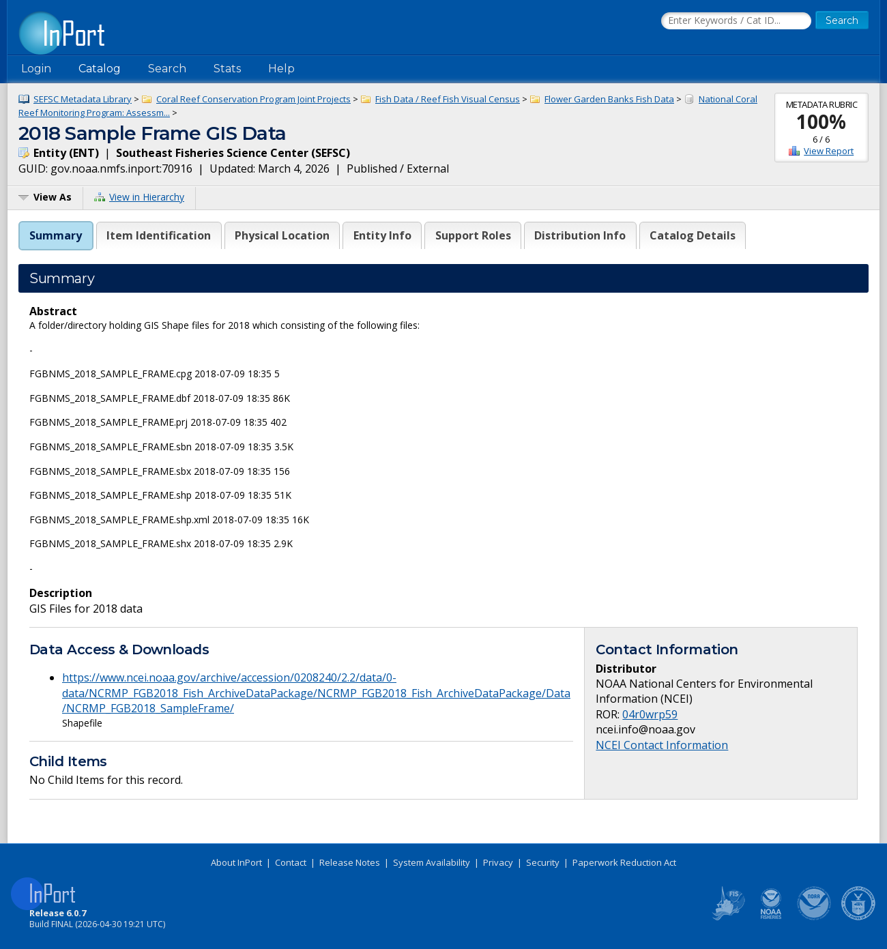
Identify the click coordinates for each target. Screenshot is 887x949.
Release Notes (349, 862)
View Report (829, 151)
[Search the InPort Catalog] (736, 21)
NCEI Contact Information (662, 745)
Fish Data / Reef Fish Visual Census (447, 99)
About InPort (236, 862)
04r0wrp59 (650, 714)
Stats (227, 68)
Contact (290, 862)
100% (821, 121)
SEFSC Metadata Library (82, 99)
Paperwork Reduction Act (624, 862)
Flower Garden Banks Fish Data (609, 99)
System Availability (431, 862)
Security (542, 862)
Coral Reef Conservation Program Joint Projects (253, 99)
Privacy (498, 862)
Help (281, 68)
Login (36, 68)
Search (167, 68)
